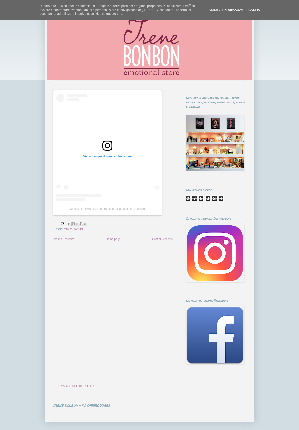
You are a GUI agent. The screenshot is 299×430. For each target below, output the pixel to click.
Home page (113, 239)
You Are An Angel (73, 229)
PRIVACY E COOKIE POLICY (75, 386)
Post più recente (64, 239)
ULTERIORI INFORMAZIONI (226, 9)
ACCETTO (253, 9)
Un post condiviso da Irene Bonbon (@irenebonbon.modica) (107, 208)
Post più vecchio (162, 239)
